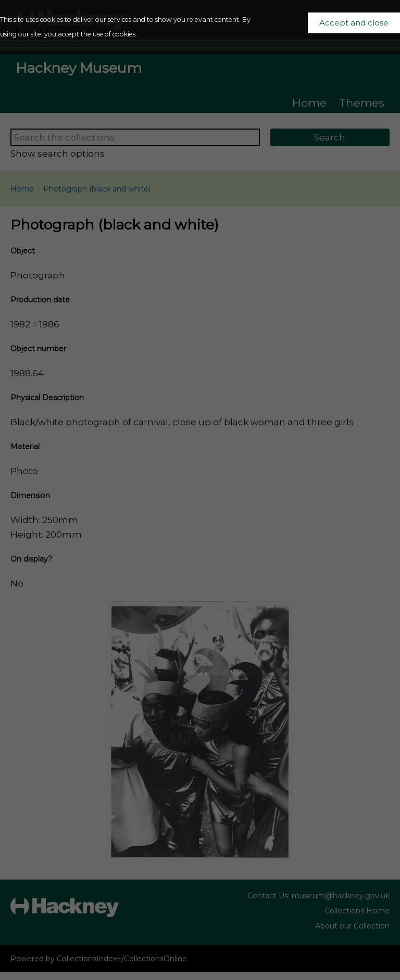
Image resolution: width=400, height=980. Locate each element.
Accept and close (354, 23)
